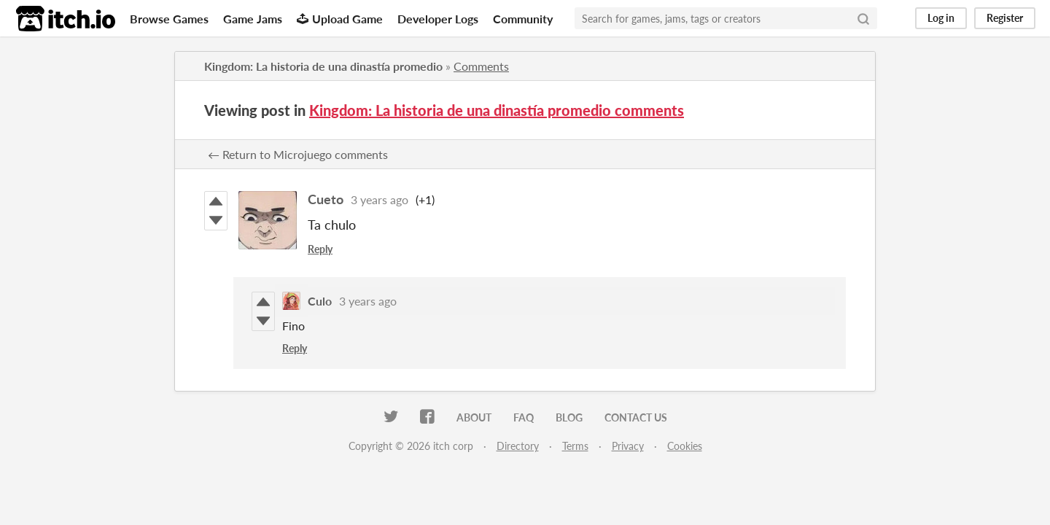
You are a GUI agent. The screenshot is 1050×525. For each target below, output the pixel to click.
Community (523, 19)
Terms (575, 446)
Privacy (628, 446)
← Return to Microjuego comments (298, 154)
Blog (569, 417)
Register (1005, 18)
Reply (320, 249)
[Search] (863, 18)
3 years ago (379, 199)
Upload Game (340, 19)
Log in (941, 18)
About (473, 417)
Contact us (635, 417)
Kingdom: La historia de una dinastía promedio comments (496, 110)
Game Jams (252, 19)
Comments (481, 66)
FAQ (523, 417)
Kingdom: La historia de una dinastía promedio (323, 66)
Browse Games (169, 19)
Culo (320, 301)
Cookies (684, 446)
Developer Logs (437, 19)
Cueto (325, 199)
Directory (518, 446)
